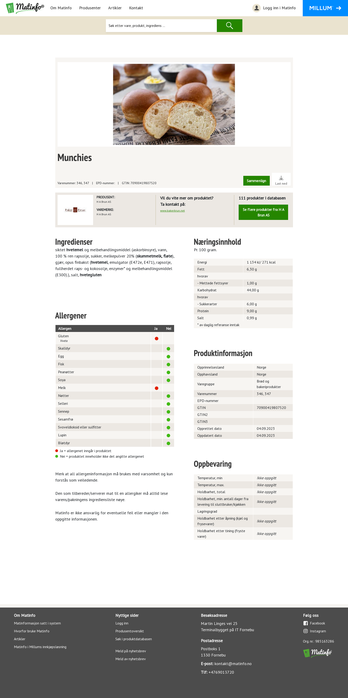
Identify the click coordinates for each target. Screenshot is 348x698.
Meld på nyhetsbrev (130, 651)
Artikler (115, 7)
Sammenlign (256, 180)
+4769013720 (221, 672)
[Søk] (161, 25)
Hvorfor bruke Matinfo (31, 631)
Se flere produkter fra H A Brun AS (263, 212)
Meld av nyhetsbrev (130, 658)
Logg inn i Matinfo (273, 8)
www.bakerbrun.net (172, 210)
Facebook (314, 623)
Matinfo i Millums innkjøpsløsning (40, 646)
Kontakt (136, 7)
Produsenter (90, 7)
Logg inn (121, 623)
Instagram (314, 631)
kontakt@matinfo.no (233, 663)
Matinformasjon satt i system (37, 623)
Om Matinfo (61, 7)
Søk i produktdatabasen (133, 639)
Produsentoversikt (129, 631)
